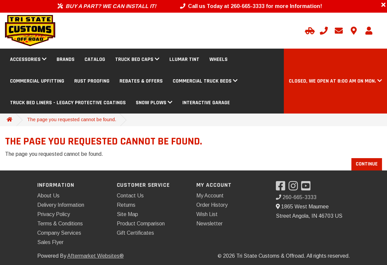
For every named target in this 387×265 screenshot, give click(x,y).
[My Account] (369, 31)
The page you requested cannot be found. (71, 119)
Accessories (28, 59)
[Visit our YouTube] (307, 188)
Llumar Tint (184, 59)
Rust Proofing (91, 81)
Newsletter (209, 223)
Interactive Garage (206, 102)
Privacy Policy (53, 214)
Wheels (218, 59)
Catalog (95, 59)
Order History (212, 205)
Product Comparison (141, 223)
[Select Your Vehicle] (309, 31)
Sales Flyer (50, 242)
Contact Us (130, 195)
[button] (335, 81)
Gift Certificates (135, 233)
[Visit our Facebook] (282, 188)
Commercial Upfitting (37, 81)
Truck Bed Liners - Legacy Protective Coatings (68, 102)
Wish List (207, 214)
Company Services (59, 233)
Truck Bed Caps (137, 59)
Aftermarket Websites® (95, 256)
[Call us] (324, 31)
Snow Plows (154, 102)
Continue (367, 163)
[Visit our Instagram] (295, 188)
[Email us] (339, 31)
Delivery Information (60, 205)
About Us (48, 195)
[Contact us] (354, 31)
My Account (210, 195)
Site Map (127, 214)
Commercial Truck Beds (205, 81)
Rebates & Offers (141, 81)
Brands (66, 59)
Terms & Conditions (60, 223)
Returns (126, 205)
